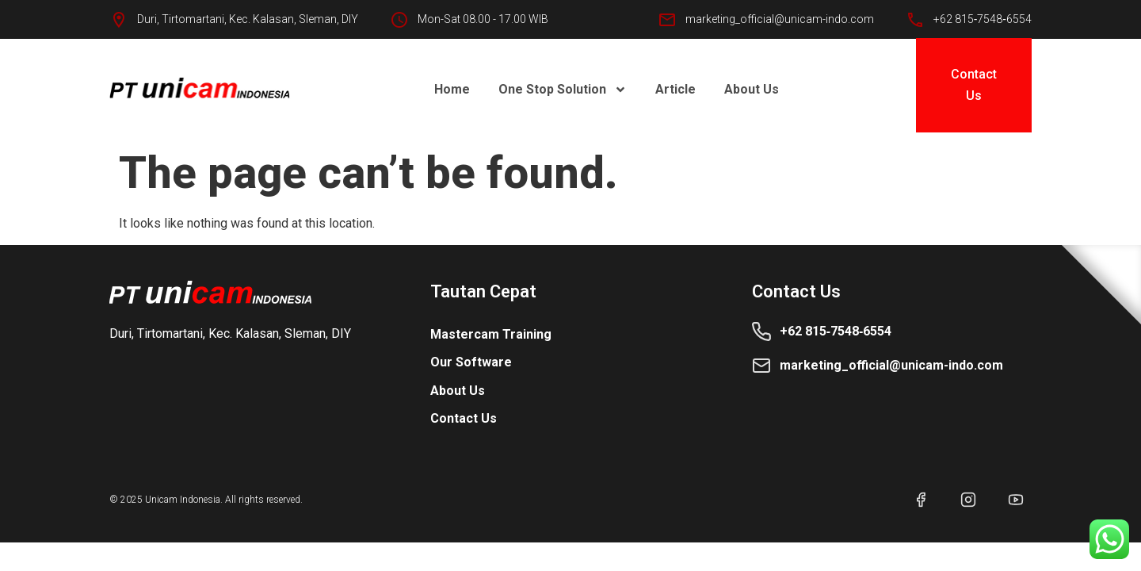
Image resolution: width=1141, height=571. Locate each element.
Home (452, 89)
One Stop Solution (562, 89)
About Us (751, 89)
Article (675, 89)
